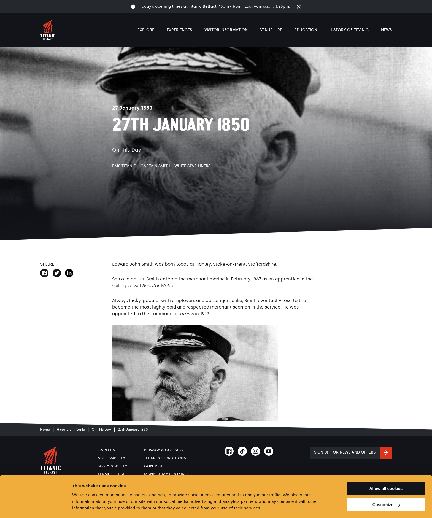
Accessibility (111, 458)
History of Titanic (349, 30)
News (386, 30)
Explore (145, 30)
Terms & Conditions (165, 458)
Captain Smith (155, 166)
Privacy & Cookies (163, 450)
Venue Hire (271, 30)
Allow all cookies (386, 472)
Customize (386, 488)
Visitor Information (226, 30)
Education (306, 30)
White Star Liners (192, 166)
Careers (106, 450)
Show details (85, 507)
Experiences (179, 30)
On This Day (101, 429)
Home (45, 429)
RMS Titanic (124, 166)
